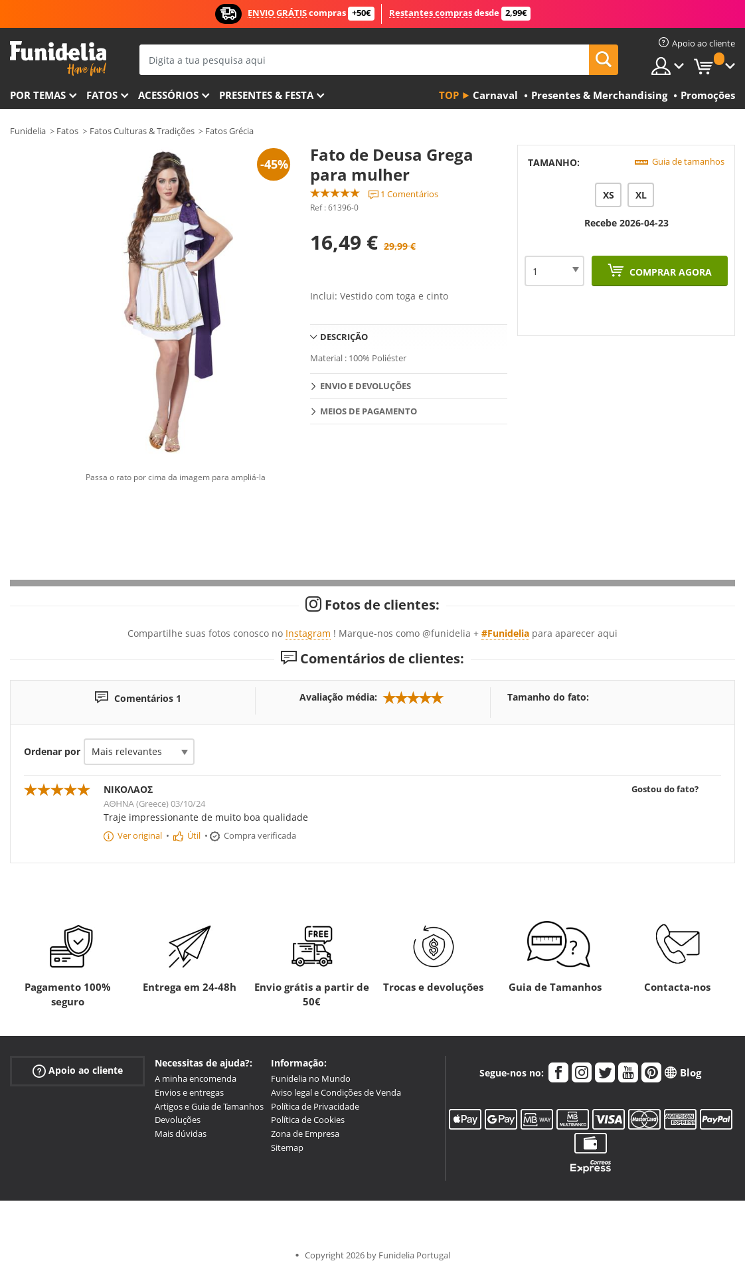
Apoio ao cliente (78, 1071)
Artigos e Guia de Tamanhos (209, 1106)
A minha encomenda (195, 1078)
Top (449, 95)
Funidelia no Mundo (311, 1078)
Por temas (38, 95)
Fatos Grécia (229, 131)
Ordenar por (52, 751)
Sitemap (287, 1147)
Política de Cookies (308, 1120)
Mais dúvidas (181, 1134)
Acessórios (168, 95)
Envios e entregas (189, 1092)
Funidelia (28, 131)
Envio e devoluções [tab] (365, 386)
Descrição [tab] (344, 337)
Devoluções (178, 1120)
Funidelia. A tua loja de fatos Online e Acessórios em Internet (58, 58)
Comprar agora (669, 272)
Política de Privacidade (315, 1106)
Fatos (102, 95)
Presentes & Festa (266, 95)
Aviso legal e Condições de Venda (336, 1092)
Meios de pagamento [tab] (368, 411)
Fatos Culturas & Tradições (142, 131)
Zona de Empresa (305, 1134)
